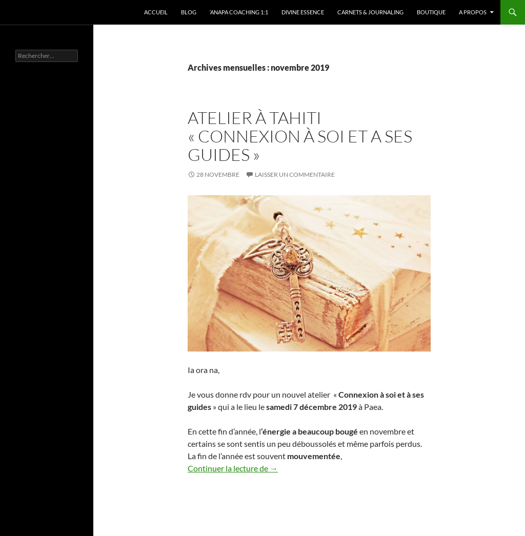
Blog (188, 12)
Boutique (431, 12)
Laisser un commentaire (295, 174)
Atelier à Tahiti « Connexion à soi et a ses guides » (300, 136)
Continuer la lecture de (233, 468)
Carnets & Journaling (370, 12)
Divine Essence (302, 12)
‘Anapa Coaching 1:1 (239, 12)
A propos (473, 12)
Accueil (156, 12)
